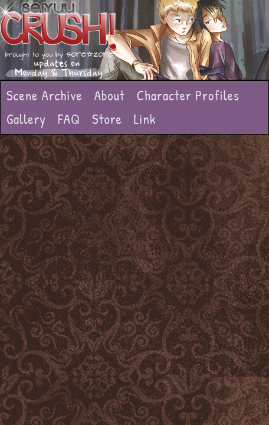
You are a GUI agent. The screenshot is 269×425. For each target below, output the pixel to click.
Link (145, 119)
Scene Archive (44, 95)
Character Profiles (188, 95)
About (109, 95)
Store (107, 119)
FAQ (69, 119)
